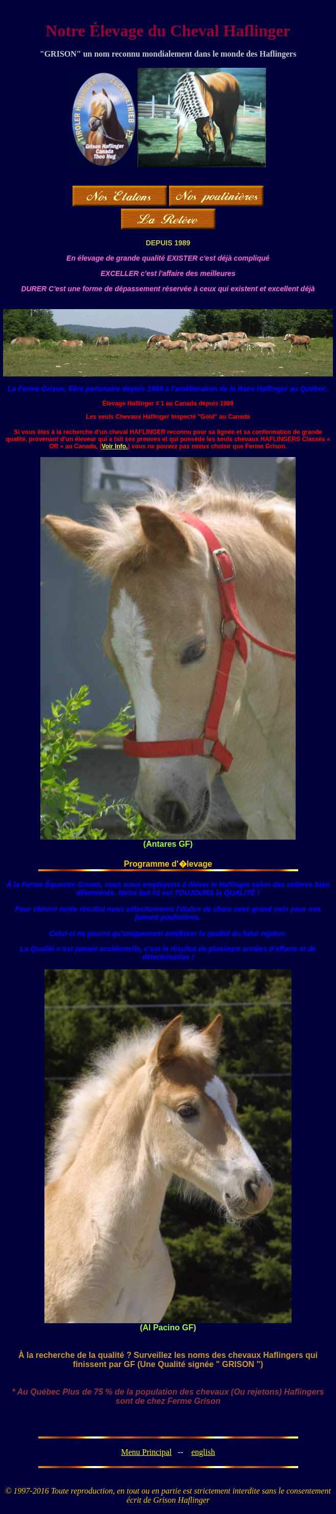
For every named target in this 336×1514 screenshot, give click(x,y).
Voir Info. (115, 446)
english (203, 1452)
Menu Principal (146, 1452)
